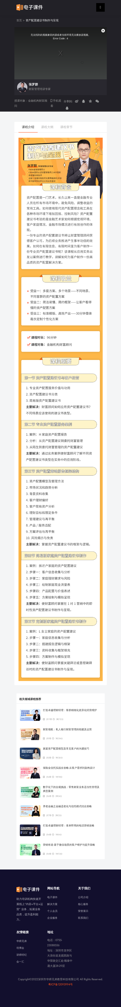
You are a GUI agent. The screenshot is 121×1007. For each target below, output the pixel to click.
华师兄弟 (21, 941)
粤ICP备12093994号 (60, 984)
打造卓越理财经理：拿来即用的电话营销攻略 (68, 825)
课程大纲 (47, 127)
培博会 (20, 948)
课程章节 (66, 127)
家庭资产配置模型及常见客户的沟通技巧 (66, 748)
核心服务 (83, 904)
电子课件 (52, 897)
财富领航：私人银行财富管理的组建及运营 (67, 729)
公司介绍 (83, 897)
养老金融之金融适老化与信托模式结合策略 (67, 806)
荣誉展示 (83, 911)
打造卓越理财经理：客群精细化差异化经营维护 (70, 710)
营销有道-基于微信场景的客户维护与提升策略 (69, 844)
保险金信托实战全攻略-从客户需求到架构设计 (69, 767)
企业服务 (52, 918)
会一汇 (20, 962)
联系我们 (83, 918)
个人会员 (52, 911)
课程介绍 (28, 127)
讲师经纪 (21, 955)
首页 (19, 20)
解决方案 (52, 904)
